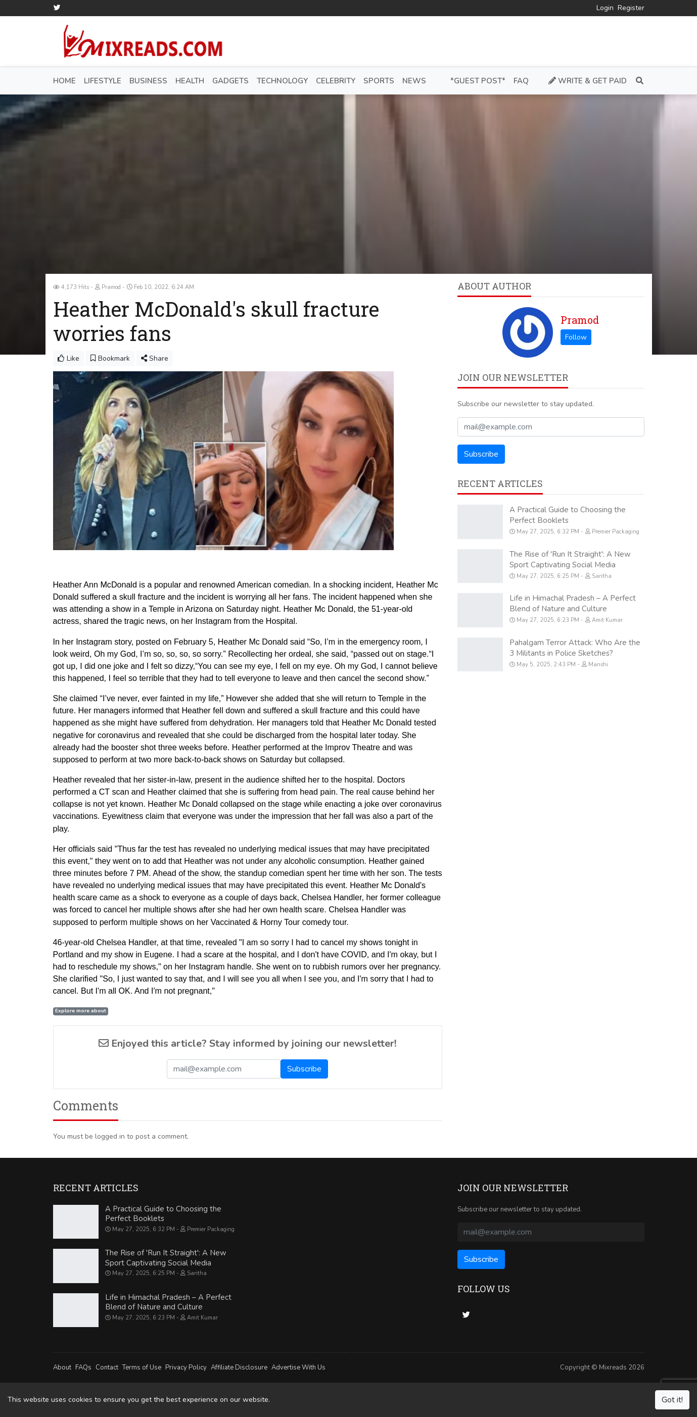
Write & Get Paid (587, 80)
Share (154, 358)
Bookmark (110, 358)
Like (68, 358)
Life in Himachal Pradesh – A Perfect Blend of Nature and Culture (572, 603)
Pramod (580, 319)
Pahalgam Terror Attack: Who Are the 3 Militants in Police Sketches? (574, 647)
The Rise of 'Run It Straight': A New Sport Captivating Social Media (570, 559)
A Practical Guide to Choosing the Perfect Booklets (567, 515)
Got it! (672, 1399)
